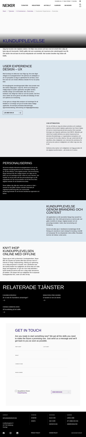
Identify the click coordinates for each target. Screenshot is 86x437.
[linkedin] (17, 433)
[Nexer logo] (9, 5)
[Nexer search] (80, 4)
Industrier (36, 5)
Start (4, 11)
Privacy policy (35, 432)
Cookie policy (53, 432)
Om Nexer (68, 5)
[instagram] (10, 433)
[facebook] (4, 433)
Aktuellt (47, 5)
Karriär (58, 5)
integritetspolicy (22, 392)
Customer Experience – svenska (47, 11)
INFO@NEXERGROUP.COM (10, 418)
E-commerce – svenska (25, 11)
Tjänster (24, 5)
